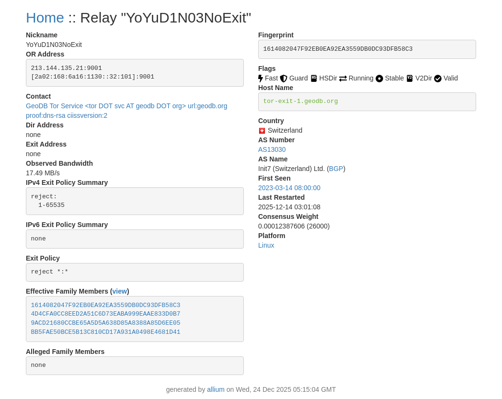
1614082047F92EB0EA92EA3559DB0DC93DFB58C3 (106, 305)
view (120, 291)
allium (216, 389)
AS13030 (272, 149)
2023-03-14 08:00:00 (289, 188)
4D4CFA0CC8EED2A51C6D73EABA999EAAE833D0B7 (106, 314)
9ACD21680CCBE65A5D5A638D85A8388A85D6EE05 (106, 323)
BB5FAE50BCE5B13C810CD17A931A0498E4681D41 (106, 332)
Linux (266, 245)
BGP (336, 168)
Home (45, 17)
